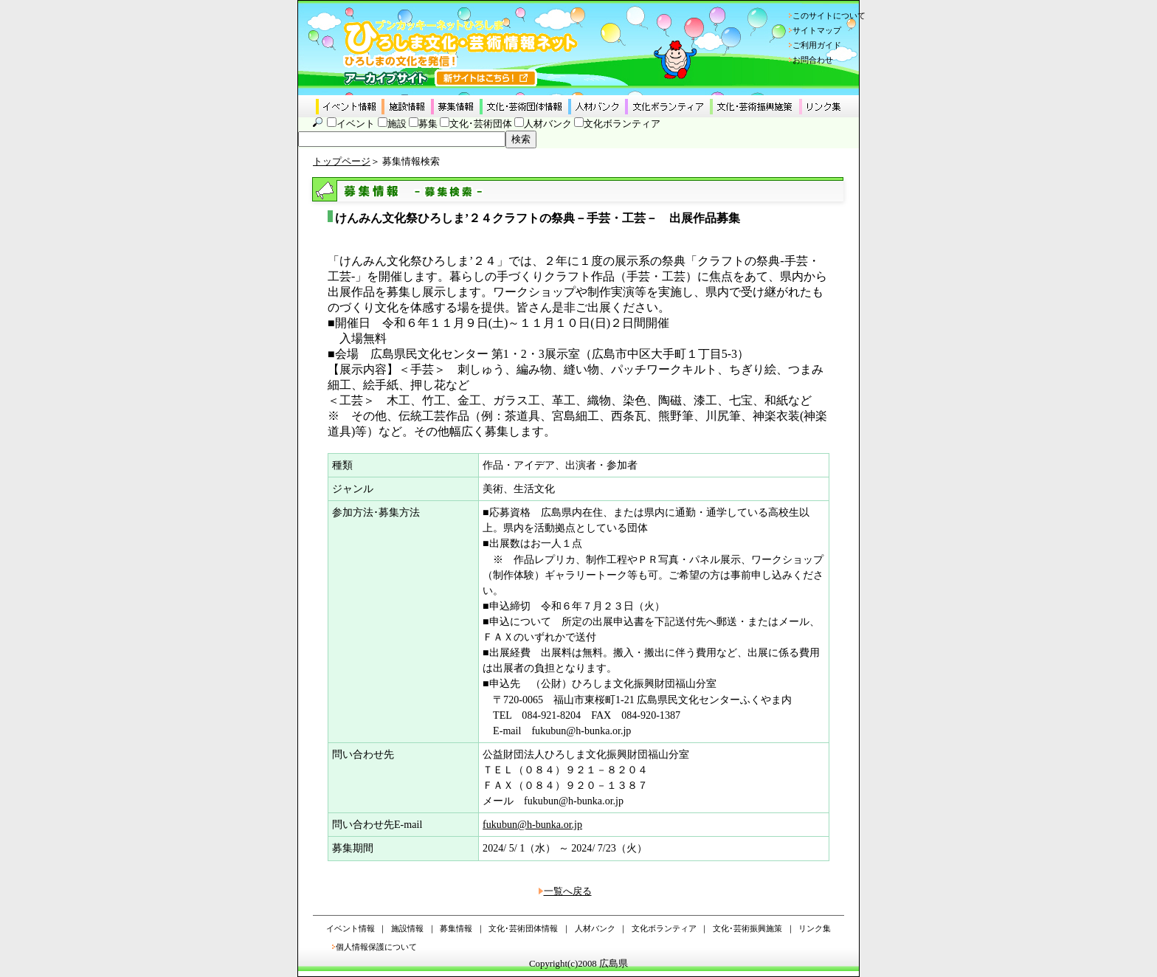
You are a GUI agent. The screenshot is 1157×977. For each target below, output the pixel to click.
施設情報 (407, 928)
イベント (355, 124)
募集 (428, 124)
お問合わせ (812, 59)
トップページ (341, 161)
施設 (397, 124)
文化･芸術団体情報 (523, 928)
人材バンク (548, 124)
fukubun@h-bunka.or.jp (532, 824)
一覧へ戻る (568, 891)
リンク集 (814, 928)
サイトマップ (816, 30)
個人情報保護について (376, 946)
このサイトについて (829, 15)
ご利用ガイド (816, 45)
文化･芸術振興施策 (747, 928)
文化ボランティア (622, 124)
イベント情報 (350, 928)
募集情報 (456, 928)
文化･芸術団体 (480, 124)
